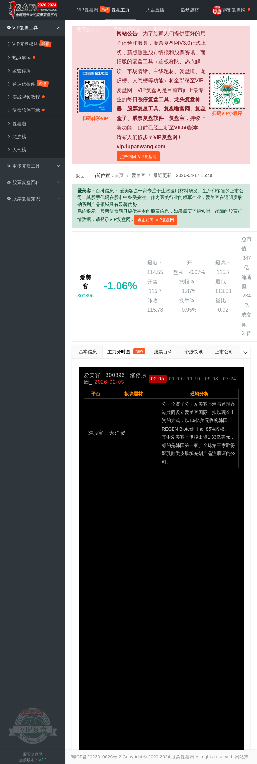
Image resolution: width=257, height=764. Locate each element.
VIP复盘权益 (29, 44)
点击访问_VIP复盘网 (138, 156)
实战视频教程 (26, 97)
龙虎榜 (16, 136)
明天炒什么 (88, 29)
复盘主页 (120, 9)
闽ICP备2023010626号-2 (95, 756)
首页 (119, 175)
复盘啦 (16, 123)
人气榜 (16, 149)
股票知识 (163, 29)
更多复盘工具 (34, 166)
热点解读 (21, 57)
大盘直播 (155, 9)
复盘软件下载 (26, 110)
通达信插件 (28, 84)
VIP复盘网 (91, 9)
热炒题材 (190, 9)
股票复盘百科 (34, 182)
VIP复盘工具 (34, 28)
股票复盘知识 (34, 199)
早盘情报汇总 (126, 29)
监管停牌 (19, 70)
